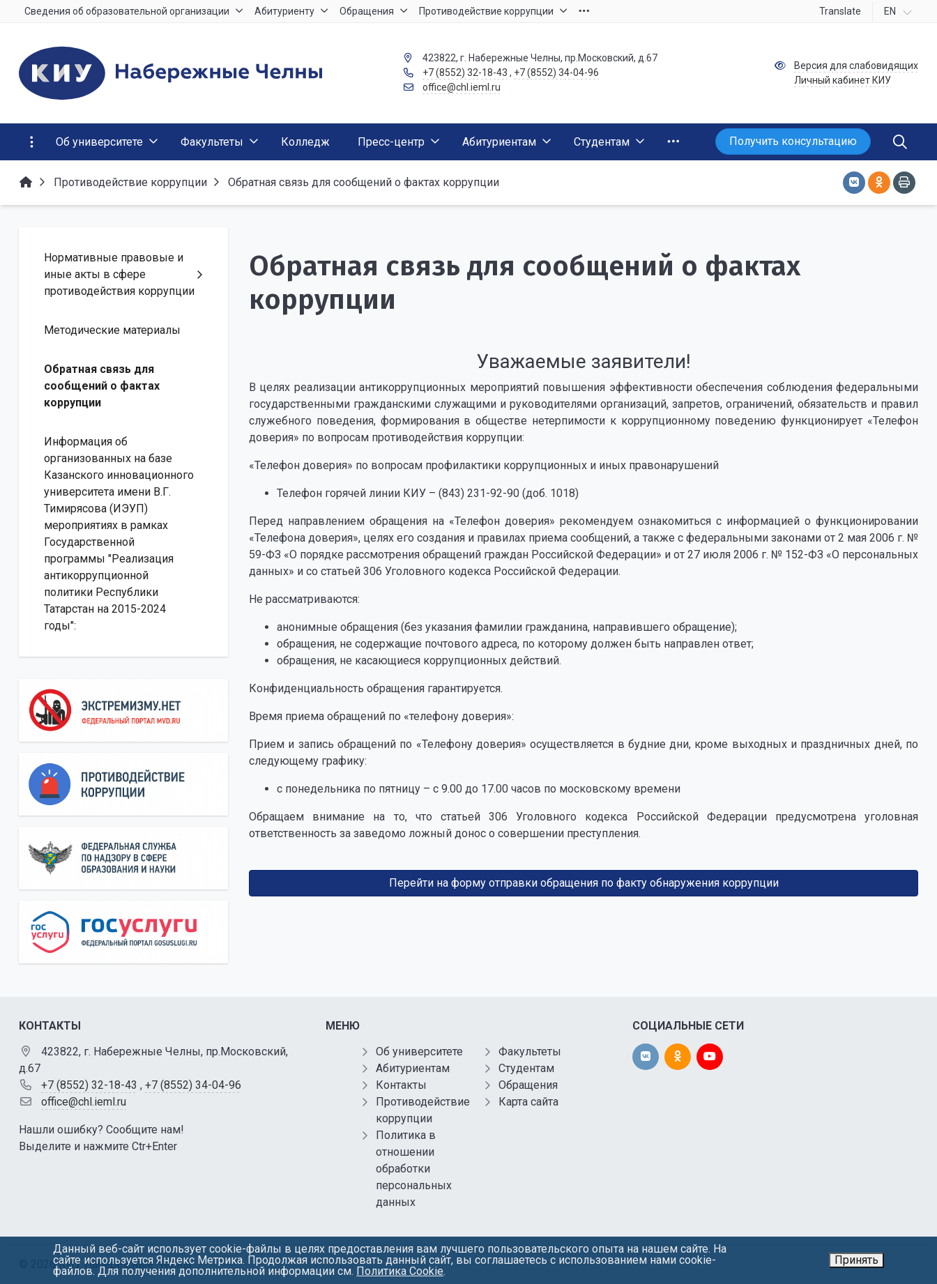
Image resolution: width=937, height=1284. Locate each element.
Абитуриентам (413, 1068)
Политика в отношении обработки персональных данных (414, 1169)
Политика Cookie (399, 1271)
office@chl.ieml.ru (461, 87)
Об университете (419, 1051)
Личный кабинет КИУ (842, 80)
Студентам (526, 1068)
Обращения (528, 1085)
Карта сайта (528, 1101)
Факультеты (529, 1051)
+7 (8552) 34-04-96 (556, 72)
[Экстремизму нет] (123, 710)
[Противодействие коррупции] (123, 784)
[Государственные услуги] (123, 932)
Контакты (401, 1085)
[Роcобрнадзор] (123, 858)
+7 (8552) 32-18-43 (465, 72)
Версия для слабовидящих (856, 65)
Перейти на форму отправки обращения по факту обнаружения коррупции (584, 882)
